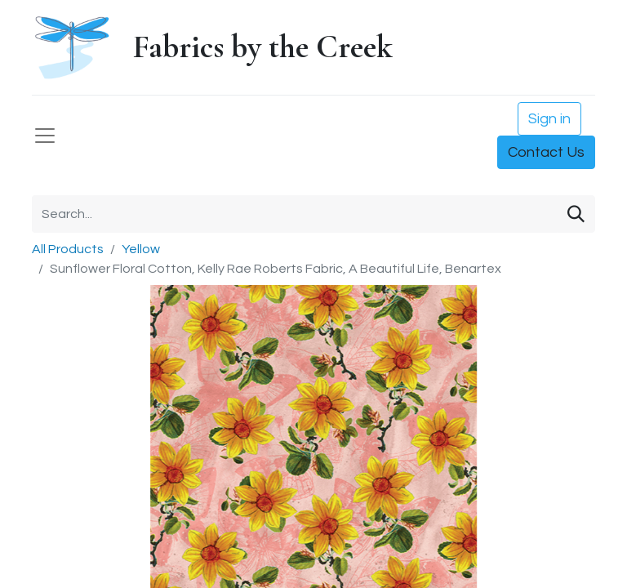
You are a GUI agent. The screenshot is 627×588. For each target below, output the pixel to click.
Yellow (141, 249)
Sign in (549, 119)
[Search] (576, 214)
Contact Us (546, 152)
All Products (68, 249)
